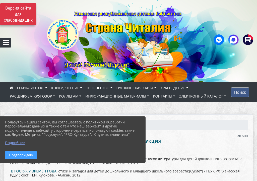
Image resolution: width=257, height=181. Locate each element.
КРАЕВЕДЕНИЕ (172, 87)
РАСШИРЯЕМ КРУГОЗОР (31, 96)
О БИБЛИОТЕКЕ (30, 87)
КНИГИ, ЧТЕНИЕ (65, 87)
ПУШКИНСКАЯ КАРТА (135, 87)
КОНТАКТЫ (162, 96)
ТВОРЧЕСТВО (97, 87)
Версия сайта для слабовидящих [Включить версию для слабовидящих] (18, 14)
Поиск (240, 92)
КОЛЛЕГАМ (69, 96)
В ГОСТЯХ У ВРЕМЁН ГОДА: (34, 171)
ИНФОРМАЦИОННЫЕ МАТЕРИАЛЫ (115, 96)
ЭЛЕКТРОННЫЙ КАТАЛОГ (201, 96)
